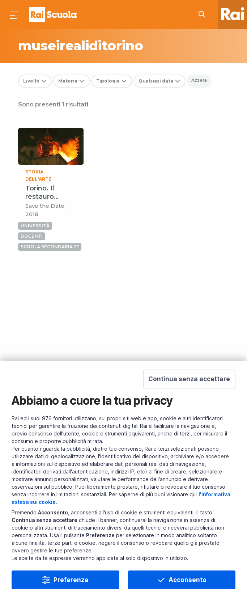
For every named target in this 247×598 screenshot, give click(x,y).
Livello (31, 81)
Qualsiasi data (156, 81)
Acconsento (187, 580)
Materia (67, 81)
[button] (189, 379)
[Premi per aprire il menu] (14, 14)
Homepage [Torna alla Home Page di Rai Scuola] (53, 14)
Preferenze (71, 580)
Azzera (199, 80)
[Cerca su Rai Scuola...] (204, 14)
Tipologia (108, 81)
